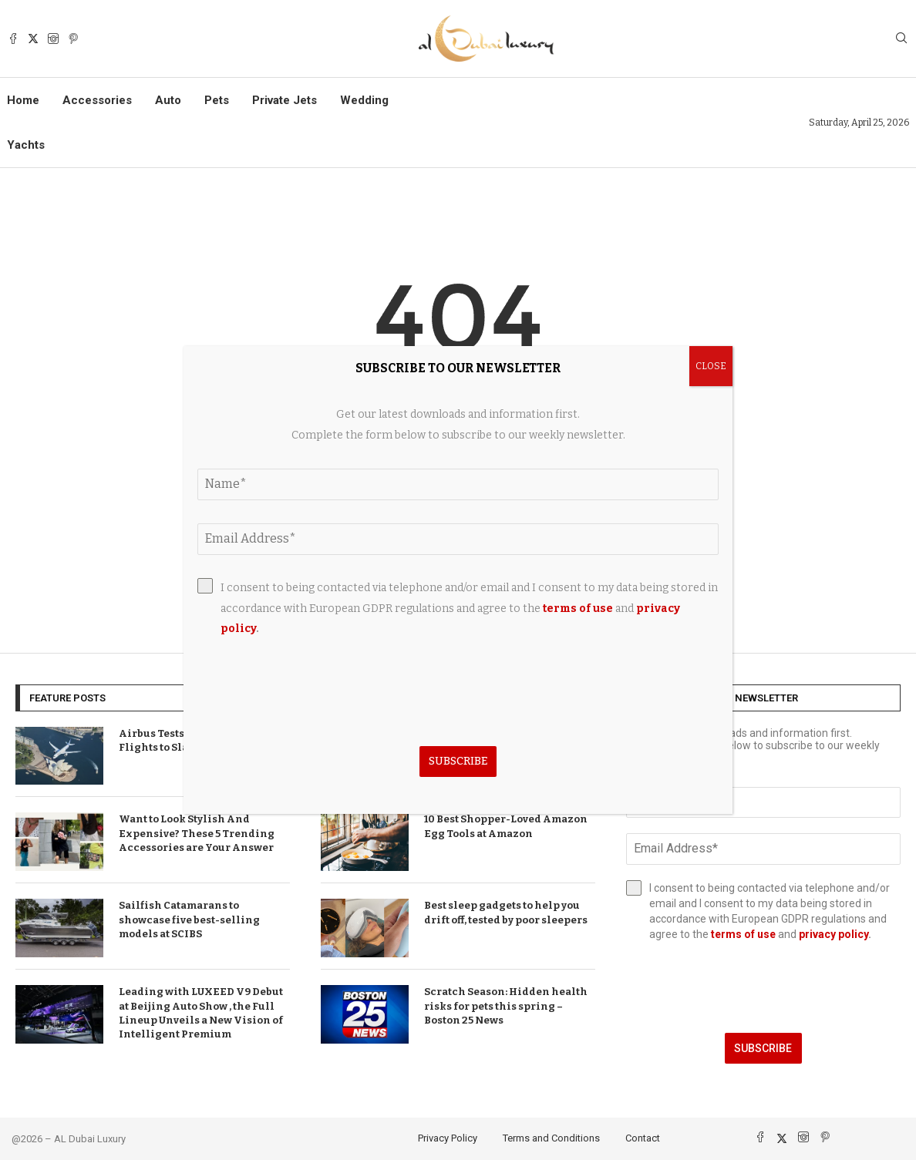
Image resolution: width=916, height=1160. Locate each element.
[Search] (901, 38)
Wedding (364, 100)
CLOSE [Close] (710, 366)
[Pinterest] (73, 38)
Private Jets (284, 100)
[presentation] (763, 987)
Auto (168, 100)
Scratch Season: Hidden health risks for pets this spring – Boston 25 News (506, 1005)
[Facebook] (13, 38)
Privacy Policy (447, 1138)
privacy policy (833, 934)
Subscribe (763, 1048)
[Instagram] (53, 38)
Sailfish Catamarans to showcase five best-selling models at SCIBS (189, 919)
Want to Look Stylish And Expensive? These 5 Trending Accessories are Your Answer (196, 832)
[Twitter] (33, 38)
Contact (642, 1138)
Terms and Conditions (551, 1138)
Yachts (26, 145)
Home (23, 100)
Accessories (97, 100)
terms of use (743, 934)
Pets (216, 100)
